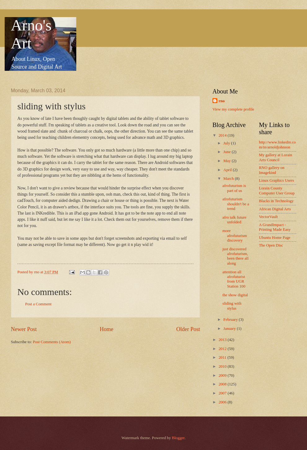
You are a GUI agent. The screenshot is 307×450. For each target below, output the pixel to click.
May (227, 161)
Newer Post (24, 329)
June (227, 152)
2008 (223, 384)
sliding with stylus (231, 305)
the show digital (235, 295)
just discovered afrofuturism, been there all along (235, 256)
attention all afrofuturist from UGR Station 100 (233, 279)
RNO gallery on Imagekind (271, 170)
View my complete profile (233, 109)
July (227, 143)
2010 (223, 366)
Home (106, 329)
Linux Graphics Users (276, 180)
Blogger (178, 438)
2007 (223, 393)
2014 (223, 135)
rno (222, 101)
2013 (223, 340)
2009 (223, 375)
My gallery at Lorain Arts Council (275, 157)
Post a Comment (38, 304)
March (229, 178)
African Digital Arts (275, 209)
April (228, 170)
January (230, 328)
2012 (223, 349)
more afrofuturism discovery (234, 236)
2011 (223, 357)
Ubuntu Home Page (275, 237)
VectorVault (268, 217)
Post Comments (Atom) (52, 342)
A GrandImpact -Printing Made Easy (275, 227)
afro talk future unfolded (234, 219)
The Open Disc (271, 245)
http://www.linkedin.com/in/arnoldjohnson (277, 144)
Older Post (188, 329)
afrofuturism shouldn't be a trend (235, 204)
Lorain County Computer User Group (277, 190)
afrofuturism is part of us (234, 188)
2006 (223, 402)
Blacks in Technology (276, 201)
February (231, 319)
